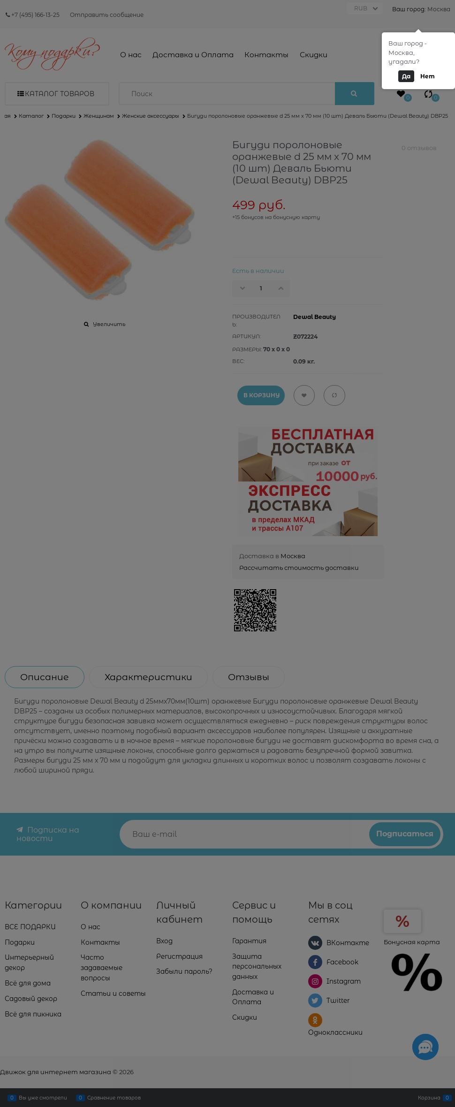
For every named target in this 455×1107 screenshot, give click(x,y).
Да (406, 76)
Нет (427, 76)
